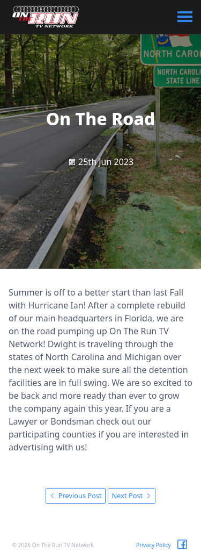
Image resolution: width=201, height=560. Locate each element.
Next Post (132, 495)
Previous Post (75, 495)
